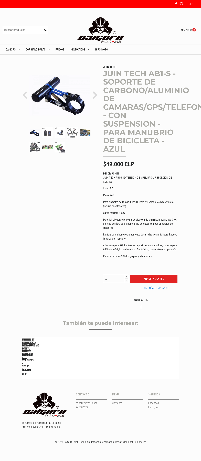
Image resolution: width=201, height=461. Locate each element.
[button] (192, 4)
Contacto (117, 420)
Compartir (141, 300)
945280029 (82, 424)
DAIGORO (11, 49)
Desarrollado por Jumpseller (130, 458)
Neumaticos (77, 49)
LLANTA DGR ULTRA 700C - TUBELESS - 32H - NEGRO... (45, 386)
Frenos (59, 49)
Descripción (111, 173)
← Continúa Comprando (153, 288)
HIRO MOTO (101, 49)
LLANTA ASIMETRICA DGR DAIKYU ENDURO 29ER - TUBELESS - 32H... (140, 386)
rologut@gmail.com (86, 420)
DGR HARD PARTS (36, 49)
